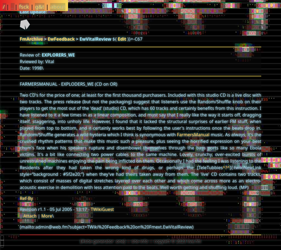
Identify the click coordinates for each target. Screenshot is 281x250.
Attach (29, 216)
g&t (39, 6)
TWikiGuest (102, 209)
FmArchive (31, 39)
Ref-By (26, 198)
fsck (24, 6)
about (57, 6)
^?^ (226, 168)
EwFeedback (61, 39)
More (46, 216)
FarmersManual (193, 135)
